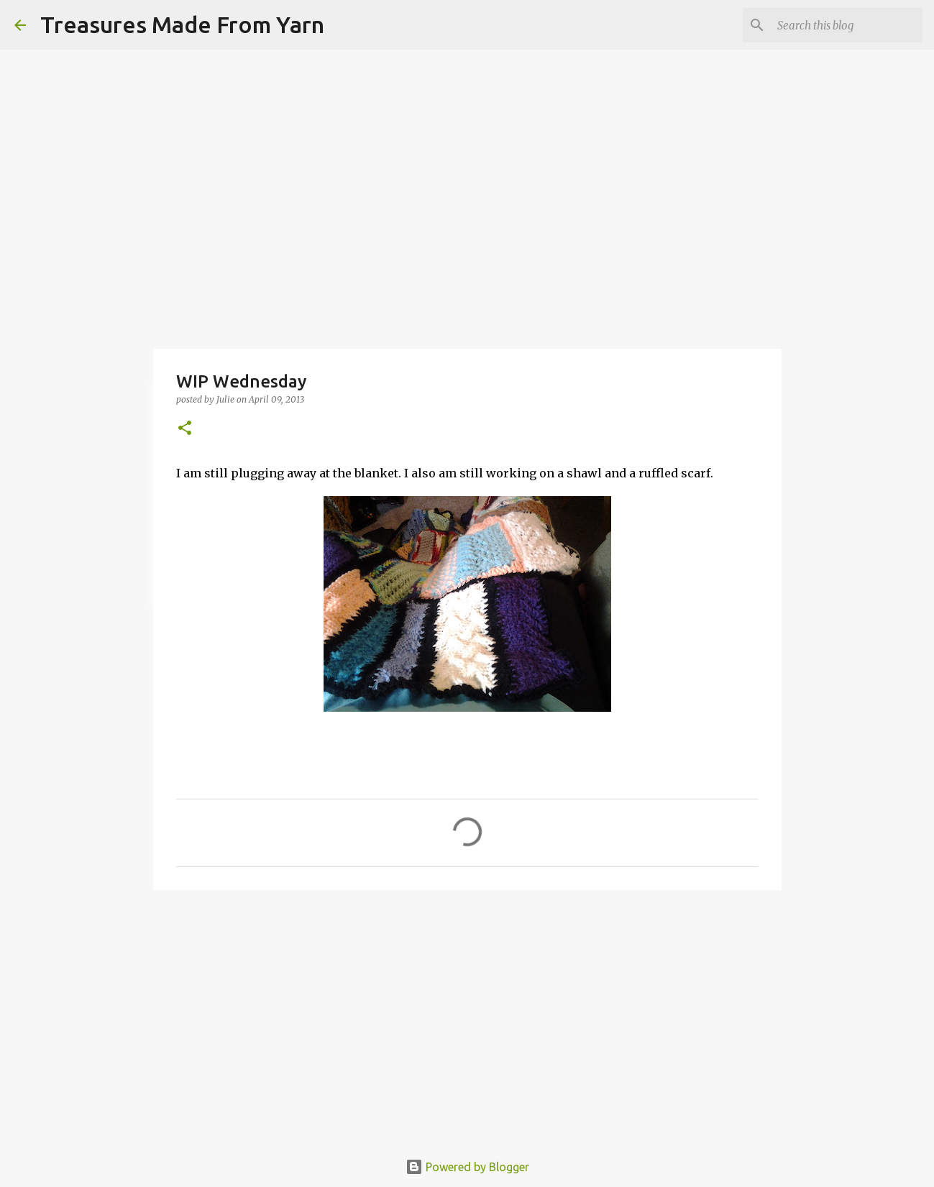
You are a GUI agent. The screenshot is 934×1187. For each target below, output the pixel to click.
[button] (184, 429)
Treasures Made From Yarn (182, 24)
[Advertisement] (467, 1012)
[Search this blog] (847, 25)
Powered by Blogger (467, 1166)
